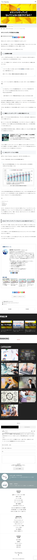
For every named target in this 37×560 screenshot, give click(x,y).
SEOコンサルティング (18, 523)
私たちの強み (18, 539)
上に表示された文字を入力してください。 (18, 465)
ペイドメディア (24, 100)
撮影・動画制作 (18, 503)
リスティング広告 (18, 527)
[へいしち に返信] (32, 431)
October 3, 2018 (30, 95)
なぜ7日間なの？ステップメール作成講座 (6, 285)
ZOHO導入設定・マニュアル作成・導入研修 (18, 509)
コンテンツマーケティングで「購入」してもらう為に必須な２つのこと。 (22, 285)
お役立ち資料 (18, 545)
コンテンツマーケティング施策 (18, 525)
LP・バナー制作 (18, 498)
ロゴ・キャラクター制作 (18, 500)
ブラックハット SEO (23, 117)
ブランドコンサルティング (18, 520)
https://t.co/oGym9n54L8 (7, 92)
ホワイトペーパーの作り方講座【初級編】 (14, 285)
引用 (34, 431)
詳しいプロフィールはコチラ (14, 270)
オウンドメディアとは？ (9, 26)
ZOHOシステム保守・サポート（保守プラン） (18, 511)
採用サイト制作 (18, 496)
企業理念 (18, 541)
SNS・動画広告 (18, 529)
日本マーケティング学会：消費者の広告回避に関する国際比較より (14, 73)
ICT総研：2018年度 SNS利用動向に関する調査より (19, 185)
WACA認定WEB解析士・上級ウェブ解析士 (16, 262)
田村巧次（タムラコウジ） (9, 301)
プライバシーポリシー (18, 543)
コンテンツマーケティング (6, 282)
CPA (25, 81)
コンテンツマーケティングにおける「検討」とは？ (30, 285)
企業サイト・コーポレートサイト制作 (18, 494)
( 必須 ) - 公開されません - (7, 448)
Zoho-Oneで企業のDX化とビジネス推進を (18, 507)
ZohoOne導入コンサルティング (18, 505)
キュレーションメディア (27, 208)
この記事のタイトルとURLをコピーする (18, 296)
